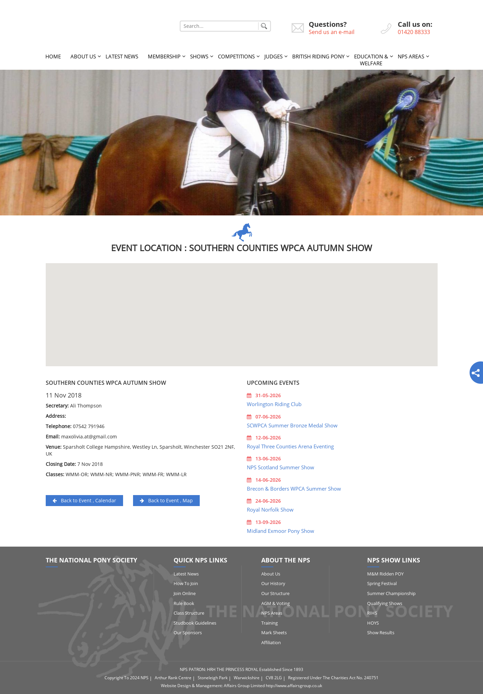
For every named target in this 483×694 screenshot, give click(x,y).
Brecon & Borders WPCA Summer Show (294, 488)
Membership (164, 56)
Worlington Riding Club (274, 404)
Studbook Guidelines (195, 623)
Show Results (380, 632)
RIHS (372, 613)
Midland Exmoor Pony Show (280, 530)
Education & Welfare (371, 60)
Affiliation (271, 642)
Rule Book (184, 603)
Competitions (236, 56)
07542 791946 (89, 426)
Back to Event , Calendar (84, 500)
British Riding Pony (318, 56)
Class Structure (189, 613)
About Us (83, 56)
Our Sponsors (188, 632)
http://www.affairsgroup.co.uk (294, 686)
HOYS (373, 623)
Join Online (185, 593)
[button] (241, 308)
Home (53, 56)
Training (269, 623)
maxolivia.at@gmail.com (89, 436)
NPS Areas (411, 56)
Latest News (122, 56)
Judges (273, 56)
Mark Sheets (274, 632)
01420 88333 (414, 32)
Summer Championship (391, 593)
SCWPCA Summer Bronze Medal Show (292, 425)
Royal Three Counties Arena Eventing (290, 446)
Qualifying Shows (384, 603)
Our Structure (275, 593)
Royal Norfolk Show (270, 509)
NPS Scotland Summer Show (280, 467)
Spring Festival (382, 583)
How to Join (186, 583)
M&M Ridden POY (385, 574)
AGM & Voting (275, 603)
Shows (199, 56)
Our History (273, 583)
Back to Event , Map (166, 500)
